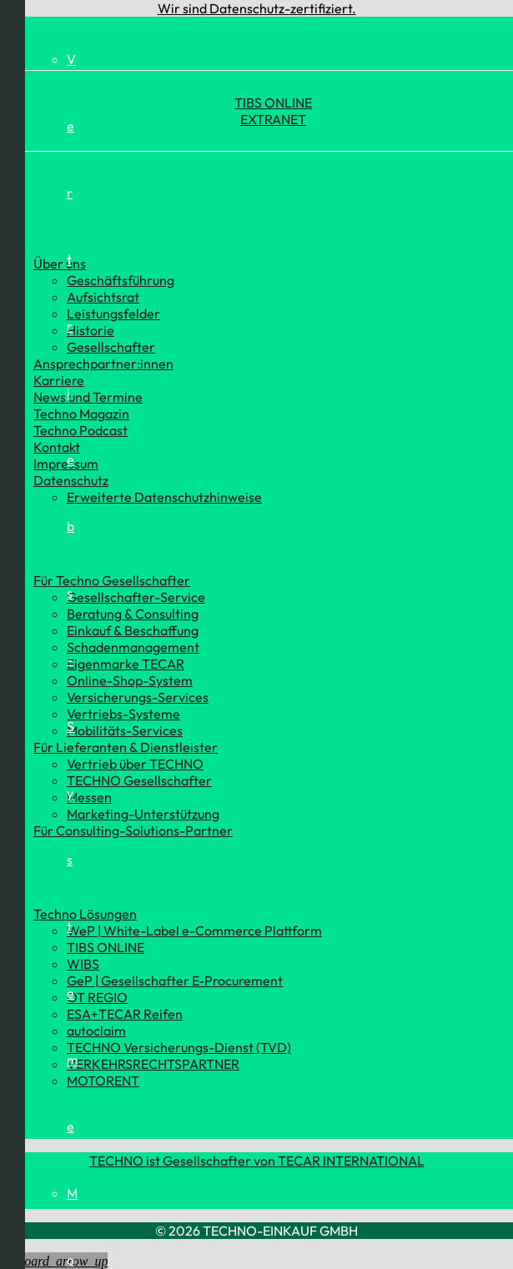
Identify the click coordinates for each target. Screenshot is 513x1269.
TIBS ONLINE (273, 102)
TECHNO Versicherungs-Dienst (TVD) (179, 1047)
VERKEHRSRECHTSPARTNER (153, 1064)
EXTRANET (273, 119)
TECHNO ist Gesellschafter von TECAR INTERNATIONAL (257, 1160)
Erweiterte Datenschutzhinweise (164, 497)
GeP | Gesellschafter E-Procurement (175, 980)
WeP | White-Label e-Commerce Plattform (194, 930)
